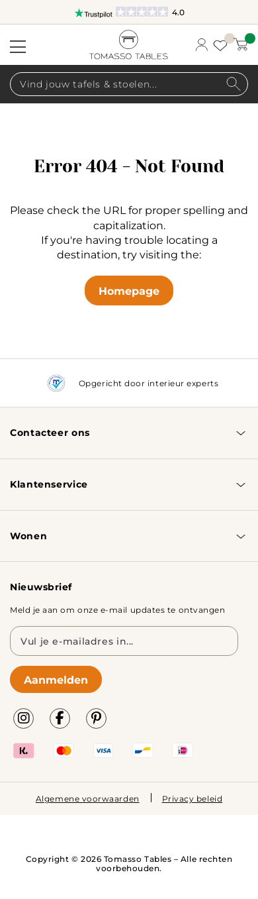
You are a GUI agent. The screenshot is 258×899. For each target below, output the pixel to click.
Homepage (129, 290)
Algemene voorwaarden (88, 798)
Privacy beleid (192, 798)
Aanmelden (56, 679)
